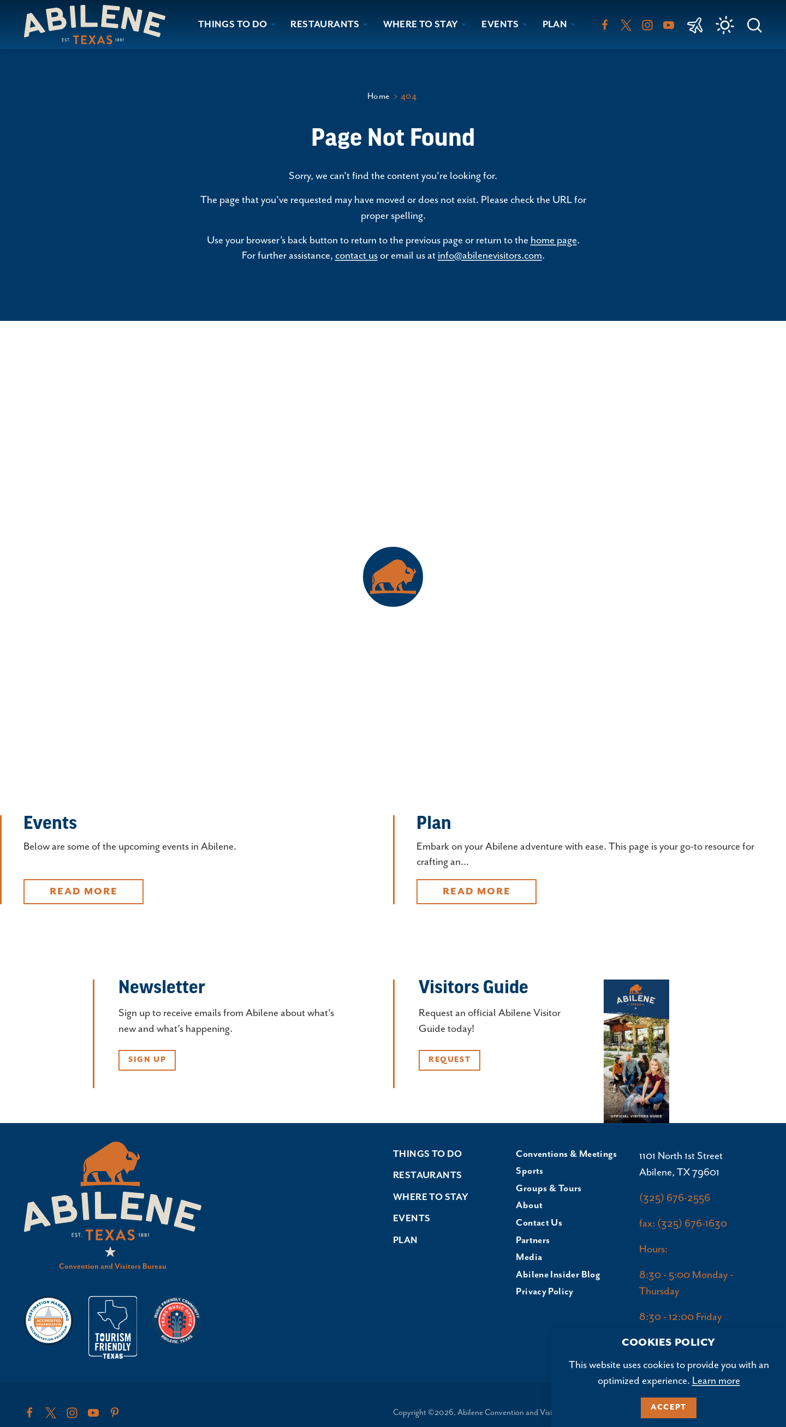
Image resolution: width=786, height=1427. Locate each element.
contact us (356, 255)
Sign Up (147, 1059)
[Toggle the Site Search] (754, 24)
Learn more (716, 1381)
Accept (669, 1407)
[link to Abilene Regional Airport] (695, 24)
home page (554, 240)
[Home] (99, 24)
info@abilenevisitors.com (490, 255)
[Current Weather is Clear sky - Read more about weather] (725, 25)
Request (449, 1059)
